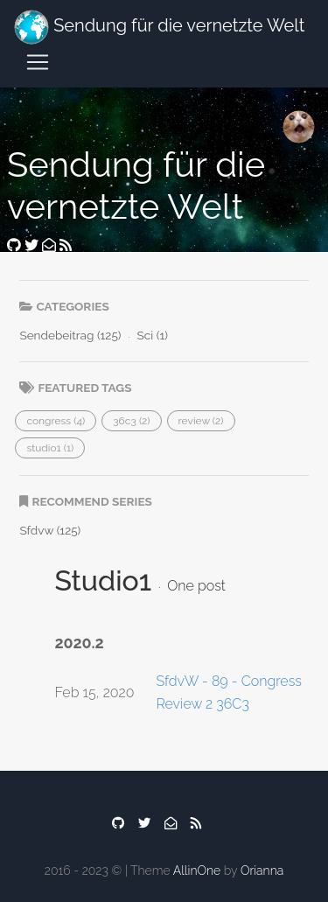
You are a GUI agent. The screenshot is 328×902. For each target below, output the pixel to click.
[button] (55, 420)
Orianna (262, 871)
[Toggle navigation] (37, 62)
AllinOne (196, 871)
